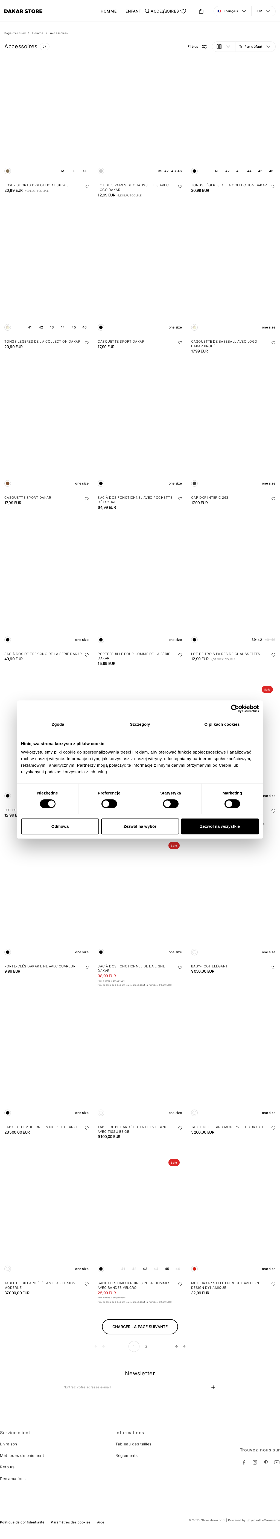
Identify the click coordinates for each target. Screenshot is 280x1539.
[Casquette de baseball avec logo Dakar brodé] (233, 273)
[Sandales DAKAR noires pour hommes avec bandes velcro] (140, 1215)
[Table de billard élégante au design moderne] (46, 1215)
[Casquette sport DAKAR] (140, 273)
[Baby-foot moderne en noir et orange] (46, 1059)
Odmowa (60, 826)
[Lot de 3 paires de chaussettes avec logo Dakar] (140, 117)
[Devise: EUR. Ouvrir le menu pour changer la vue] (264, 11)
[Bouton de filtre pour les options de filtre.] (197, 46)
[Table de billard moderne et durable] (233, 1059)
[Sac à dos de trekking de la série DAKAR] (46, 586)
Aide (100, 1522)
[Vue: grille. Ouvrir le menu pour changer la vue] (223, 46)
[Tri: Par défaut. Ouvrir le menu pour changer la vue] (255, 46)
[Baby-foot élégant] (233, 898)
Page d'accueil (15, 33)
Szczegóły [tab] (140, 724)
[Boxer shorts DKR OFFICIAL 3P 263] (46, 117)
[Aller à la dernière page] (184, 1346)
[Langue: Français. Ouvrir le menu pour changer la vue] (233, 11)
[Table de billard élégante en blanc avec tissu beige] (140, 1059)
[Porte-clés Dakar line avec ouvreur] (46, 898)
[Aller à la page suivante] (176, 1346)
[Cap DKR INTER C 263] (233, 430)
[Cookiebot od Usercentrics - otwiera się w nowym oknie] (235, 708)
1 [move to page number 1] (134, 1346)
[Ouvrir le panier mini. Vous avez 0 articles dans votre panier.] (201, 11)
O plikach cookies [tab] (222, 724)
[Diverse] (23, 11)
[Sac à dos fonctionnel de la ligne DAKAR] (140, 898)
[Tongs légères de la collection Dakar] (233, 117)
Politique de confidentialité (22, 1522)
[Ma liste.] (183, 11)
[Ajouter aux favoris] (86, 186)
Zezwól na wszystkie (220, 826)
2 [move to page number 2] (146, 1346)
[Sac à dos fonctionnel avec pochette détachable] (140, 430)
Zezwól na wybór (140, 826)
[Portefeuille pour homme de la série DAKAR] (140, 586)
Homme (37, 33)
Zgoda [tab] (58, 724)
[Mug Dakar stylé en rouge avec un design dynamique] (233, 1215)
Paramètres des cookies (71, 1522)
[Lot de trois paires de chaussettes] (233, 586)
